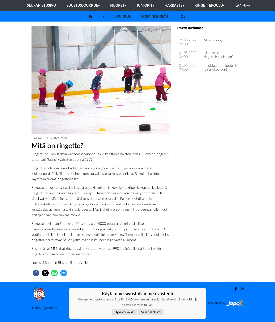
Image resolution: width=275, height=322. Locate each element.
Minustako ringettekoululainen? (218, 55)
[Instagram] (240, 289)
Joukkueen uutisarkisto (196, 80)
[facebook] (36, 273)
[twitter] (45, 273)
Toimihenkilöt (154, 16)
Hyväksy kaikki (124, 312)
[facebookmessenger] (63, 273)
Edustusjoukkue (83, 5)
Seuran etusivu (41, 5)
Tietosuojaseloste (44, 308)
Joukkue (123, 16)
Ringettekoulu (210, 5)
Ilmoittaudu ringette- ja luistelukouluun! (220, 67)
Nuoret (118, 5)
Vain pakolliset (150, 312)
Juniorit (145, 5)
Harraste (174, 5)
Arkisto (243, 5)
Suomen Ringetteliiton (61, 262)
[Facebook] (234, 289)
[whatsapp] (54, 273)
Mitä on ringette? (216, 40)
